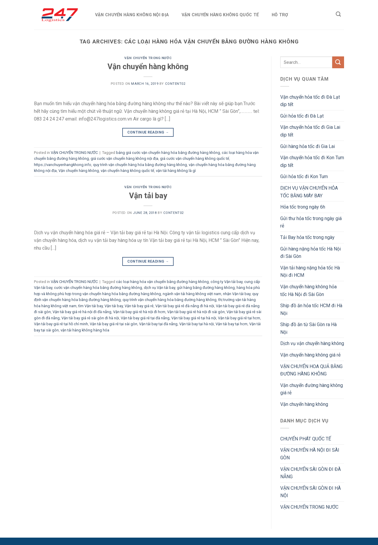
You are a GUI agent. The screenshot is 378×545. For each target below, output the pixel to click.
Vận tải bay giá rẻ (139, 306)
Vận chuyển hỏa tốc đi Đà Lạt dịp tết (310, 101)
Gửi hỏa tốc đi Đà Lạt (302, 116)
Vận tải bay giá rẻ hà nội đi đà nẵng (82, 312)
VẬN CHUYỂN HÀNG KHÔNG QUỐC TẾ (220, 14)
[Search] (338, 14)
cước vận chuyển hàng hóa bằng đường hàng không (98, 287)
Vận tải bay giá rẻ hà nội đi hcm (139, 312)
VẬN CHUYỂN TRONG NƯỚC (148, 58)
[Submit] (338, 62)
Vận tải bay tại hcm (231, 324)
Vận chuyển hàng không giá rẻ (310, 355)
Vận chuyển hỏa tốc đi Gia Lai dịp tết (310, 131)
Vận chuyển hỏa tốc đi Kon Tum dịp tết (312, 161)
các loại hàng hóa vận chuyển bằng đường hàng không (162, 281)
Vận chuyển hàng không (147, 66)
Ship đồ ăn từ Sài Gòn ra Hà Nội (308, 328)
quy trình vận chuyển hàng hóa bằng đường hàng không (140, 164)
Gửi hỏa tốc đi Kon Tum (304, 176)
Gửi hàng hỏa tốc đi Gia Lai (307, 146)
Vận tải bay (148, 195)
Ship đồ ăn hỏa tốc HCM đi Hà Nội (311, 309)
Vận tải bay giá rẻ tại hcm (239, 318)
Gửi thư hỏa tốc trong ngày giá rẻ (311, 222)
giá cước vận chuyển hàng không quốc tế (194, 158)
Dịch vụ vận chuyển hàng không (312, 343)
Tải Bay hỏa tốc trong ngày (307, 237)
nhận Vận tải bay (236, 294)
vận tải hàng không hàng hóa (85, 330)
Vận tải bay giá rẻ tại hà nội (193, 318)
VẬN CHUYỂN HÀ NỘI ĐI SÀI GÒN (309, 454)
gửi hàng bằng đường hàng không (206, 287)
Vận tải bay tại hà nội (196, 324)
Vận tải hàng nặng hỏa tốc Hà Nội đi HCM (310, 271)
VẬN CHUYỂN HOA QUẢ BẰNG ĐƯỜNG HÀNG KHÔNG (311, 370)
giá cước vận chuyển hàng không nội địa (124, 158)
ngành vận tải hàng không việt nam (192, 294)
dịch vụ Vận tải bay (159, 287)
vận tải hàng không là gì (176, 170)
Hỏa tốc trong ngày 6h (302, 207)
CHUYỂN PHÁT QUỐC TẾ (305, 439)
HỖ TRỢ (280, 14)
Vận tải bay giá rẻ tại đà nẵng (145, 318)
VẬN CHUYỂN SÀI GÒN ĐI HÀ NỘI (310, 492)
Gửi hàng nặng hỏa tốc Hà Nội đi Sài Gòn (310, 252)
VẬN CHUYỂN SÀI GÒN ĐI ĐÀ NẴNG (310, 473)
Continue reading (148, 132)
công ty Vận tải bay (226, 281)
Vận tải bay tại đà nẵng (158, 324)
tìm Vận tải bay (90, 306)
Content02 (175, 84)
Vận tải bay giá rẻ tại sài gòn (113, 324)
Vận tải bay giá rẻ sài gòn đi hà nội (90, 318)
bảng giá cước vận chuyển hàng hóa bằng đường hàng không (168, 152)
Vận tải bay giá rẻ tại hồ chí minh (61, 324)
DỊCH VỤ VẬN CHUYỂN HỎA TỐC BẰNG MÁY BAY (309, 192)
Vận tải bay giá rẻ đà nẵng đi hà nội (184, 306)
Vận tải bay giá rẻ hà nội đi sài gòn (196, 312)
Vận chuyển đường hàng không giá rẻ (311, 389)
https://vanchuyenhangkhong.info (62, 164)
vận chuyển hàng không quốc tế (127, 170)
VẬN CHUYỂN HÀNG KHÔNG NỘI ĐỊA (132, 14)
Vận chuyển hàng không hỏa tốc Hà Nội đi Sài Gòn (308, 290)
